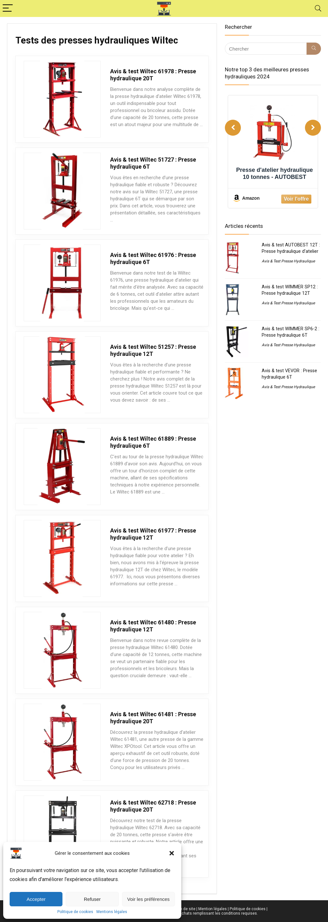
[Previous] (233, 128)
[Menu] (7, 8)
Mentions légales (111, 912)
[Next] (313, 128)
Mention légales (212, 909)
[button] (171, 853)
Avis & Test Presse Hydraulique (288, 261)
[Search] (318, 8)
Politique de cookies (75, 912)
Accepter (36, 899)
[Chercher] (314, 49)
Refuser (92, 899)
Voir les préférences (148, 899)
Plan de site (185, 909)
